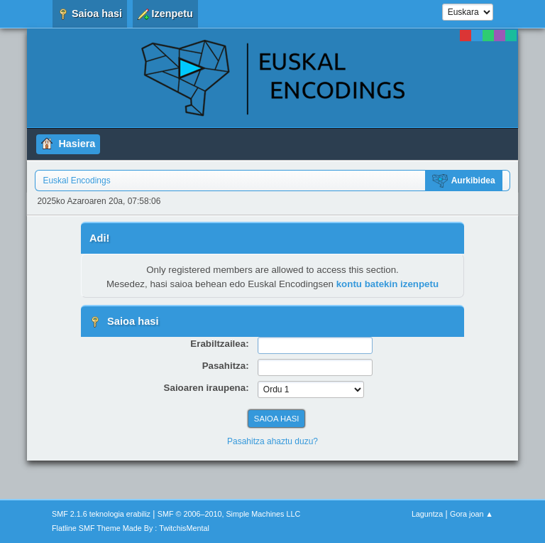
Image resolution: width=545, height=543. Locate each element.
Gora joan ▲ (471, 514)
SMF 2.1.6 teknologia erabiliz (101, 514)
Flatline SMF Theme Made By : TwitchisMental (130, 528)
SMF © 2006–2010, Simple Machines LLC (229, 514)
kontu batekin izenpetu (387, 284)
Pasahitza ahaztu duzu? (272, 441)
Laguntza (427, 514)
